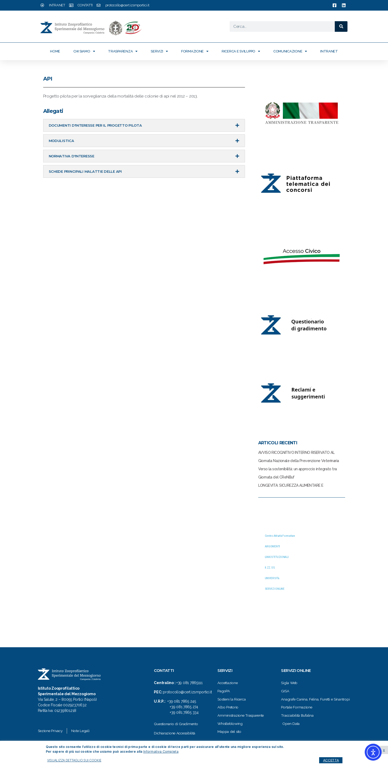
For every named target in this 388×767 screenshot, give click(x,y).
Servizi (159, 51)
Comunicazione (290, 51)
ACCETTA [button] (331, 760)
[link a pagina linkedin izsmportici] (344, 5)
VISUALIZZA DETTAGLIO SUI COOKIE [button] (74, 760)
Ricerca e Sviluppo (241, 51)
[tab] (144, 125)
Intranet (329, 51)
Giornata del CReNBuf (276, 477)
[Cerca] (341, 26)
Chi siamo (84, 51)
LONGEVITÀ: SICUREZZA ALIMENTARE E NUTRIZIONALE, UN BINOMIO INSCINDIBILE (292, 487)
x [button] (384, 750)
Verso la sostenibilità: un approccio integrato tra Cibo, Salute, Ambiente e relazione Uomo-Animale (299, 471)
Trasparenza (122, 51)
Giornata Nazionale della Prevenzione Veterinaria (298, 461)
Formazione (194, 51)
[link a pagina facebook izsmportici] (335, 5)
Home (55, 51)
